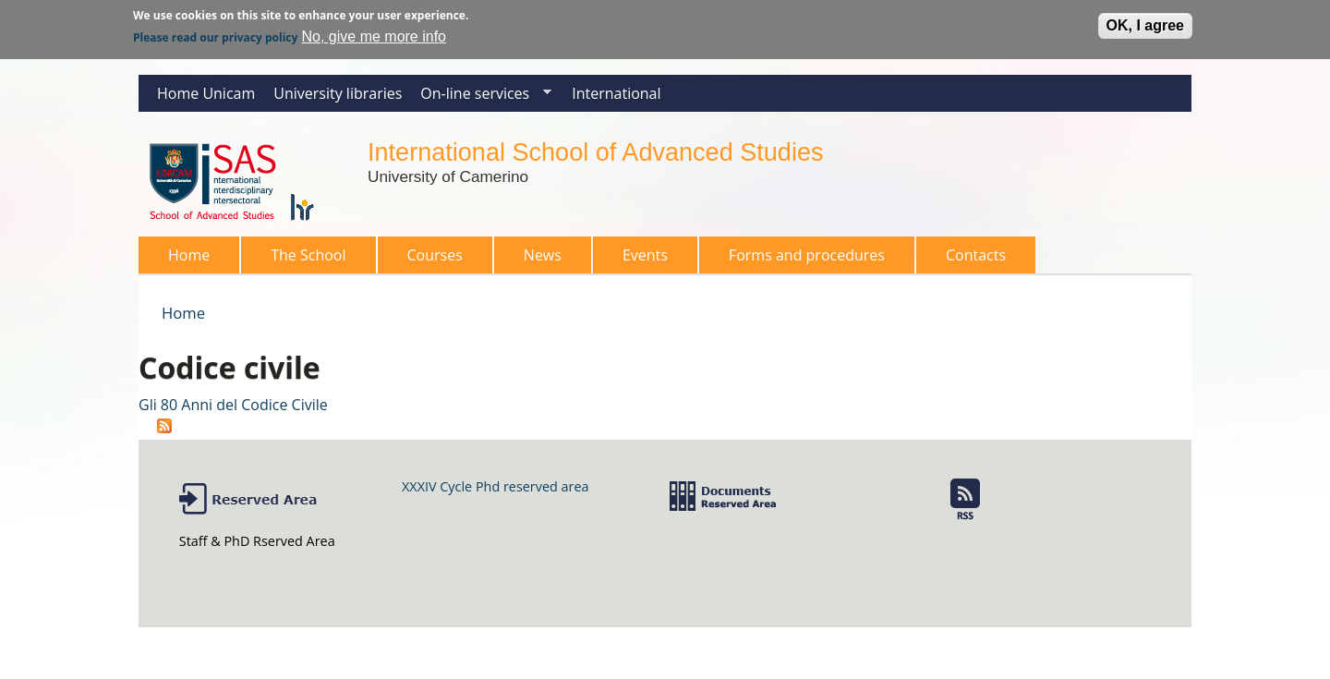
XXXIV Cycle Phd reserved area (495, 486)
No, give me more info (373, 34)
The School (302, 259)
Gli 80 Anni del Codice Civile (233, 404)
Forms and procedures (801, 259)
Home (189, 255)
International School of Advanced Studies (595, 152)
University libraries (337, 93)
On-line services (481, 97)
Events (645, 255)
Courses (429, 259)
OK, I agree (1145, 23)
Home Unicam (206, 93)
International (616, 93)
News (543, 255)
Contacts (976, 255)
